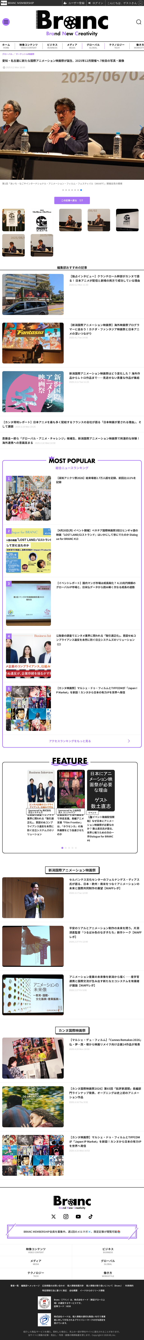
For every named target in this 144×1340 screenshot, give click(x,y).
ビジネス (52, 46)
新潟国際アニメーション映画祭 (72, 870)
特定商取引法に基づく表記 (54, 1290)
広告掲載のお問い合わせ (53, 1285)
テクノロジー (117, 46)
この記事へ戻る (72, 200)
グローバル (93, 46)
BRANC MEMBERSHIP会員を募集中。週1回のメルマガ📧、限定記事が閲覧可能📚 (72, 1231)
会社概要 (73, 1290)
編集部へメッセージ (30, 1285)
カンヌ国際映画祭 (72, 1030)
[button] (21, 127)
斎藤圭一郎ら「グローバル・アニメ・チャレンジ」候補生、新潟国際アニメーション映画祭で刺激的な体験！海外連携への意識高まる (71, 440)
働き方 (108, 1274)
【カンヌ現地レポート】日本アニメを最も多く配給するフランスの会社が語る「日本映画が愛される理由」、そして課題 (71, 424)
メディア (72, 46)
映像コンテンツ (28, 46)
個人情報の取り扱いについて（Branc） (104, 1285)
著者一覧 (14, 1285)
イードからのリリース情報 (92, 1290)
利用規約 (129, 1285)
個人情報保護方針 (75, 1285)
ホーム (6, 46)
